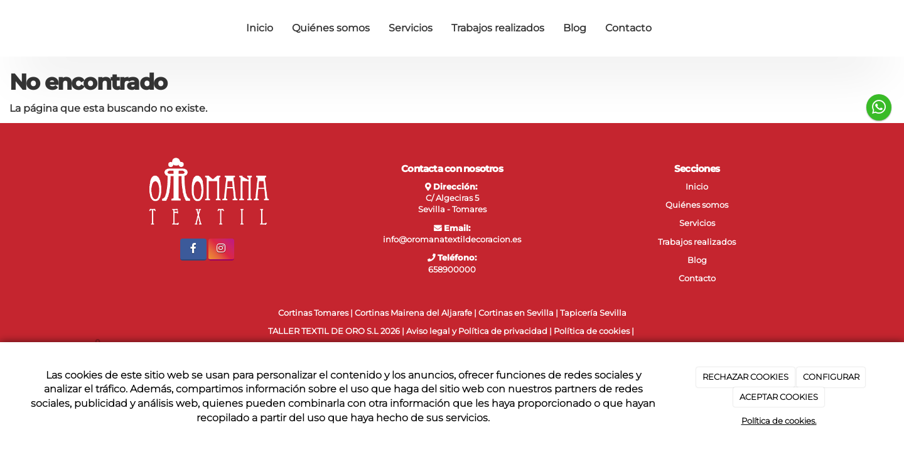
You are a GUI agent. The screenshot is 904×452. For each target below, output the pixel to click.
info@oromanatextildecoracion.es (452, 239)
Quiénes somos (331, 28)
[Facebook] (193, 250)
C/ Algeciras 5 (452, 198)
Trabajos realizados (497, 28)
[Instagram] (221, 250)
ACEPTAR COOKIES (779, 397)
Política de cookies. (779, 421)
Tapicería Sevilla (593, 313)
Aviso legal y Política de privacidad (476, 331)
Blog (574, 28)
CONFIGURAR (831, 377)
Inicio (259, 28)
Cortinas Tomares (313, 313)
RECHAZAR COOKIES (745, 377)
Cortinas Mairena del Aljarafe (413, 313)
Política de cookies (592, 331)
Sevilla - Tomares (452, 209)
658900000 (452, 269)
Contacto (628, 28)
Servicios (411, 28)
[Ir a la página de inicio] (81, 28)
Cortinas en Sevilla (516, 313)
